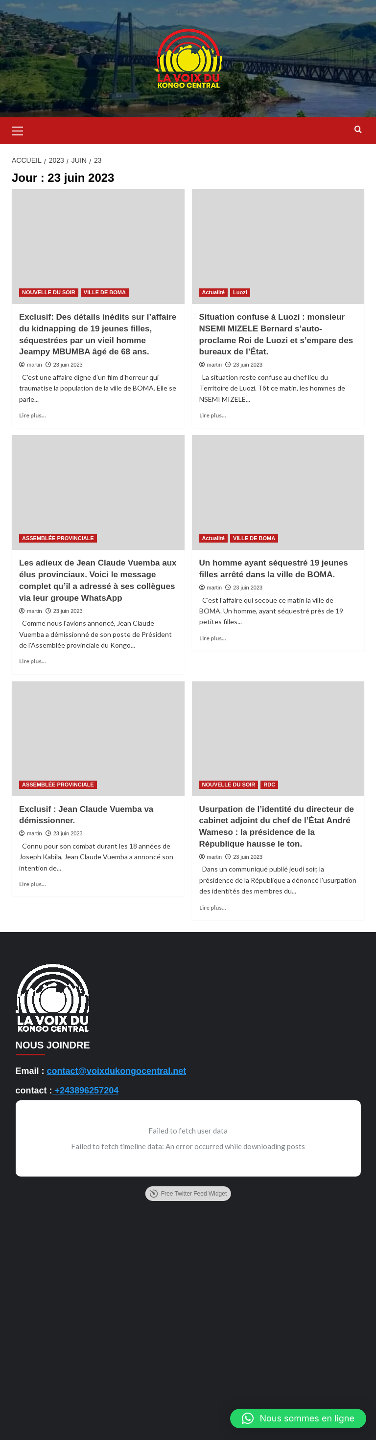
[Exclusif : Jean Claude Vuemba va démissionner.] (98, 738)
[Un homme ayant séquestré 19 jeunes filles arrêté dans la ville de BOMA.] (278, 492)
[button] (21, 129)
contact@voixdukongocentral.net (117, 1071)
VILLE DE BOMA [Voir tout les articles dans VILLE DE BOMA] (105, 292)
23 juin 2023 (68, 365)
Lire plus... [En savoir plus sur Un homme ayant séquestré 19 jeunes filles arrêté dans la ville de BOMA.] (212, 638)
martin (34, 365)
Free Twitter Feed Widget (188, 1193)
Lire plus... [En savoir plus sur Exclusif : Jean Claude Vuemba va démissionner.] (32, 884)
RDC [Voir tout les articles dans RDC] (269, 784)
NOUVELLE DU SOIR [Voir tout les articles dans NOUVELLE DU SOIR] (48, 292)
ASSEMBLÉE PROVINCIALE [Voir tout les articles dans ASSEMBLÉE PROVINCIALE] (58, 538)
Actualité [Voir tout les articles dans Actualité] (213, 292)
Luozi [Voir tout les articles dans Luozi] (240, 292)
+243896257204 (85, 1090)
